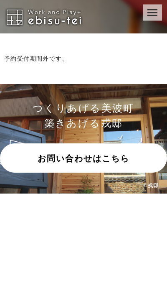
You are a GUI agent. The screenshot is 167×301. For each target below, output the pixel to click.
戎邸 (153, 185)
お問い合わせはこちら (83, 158)
